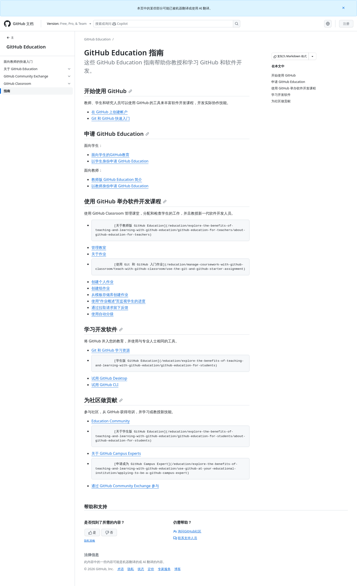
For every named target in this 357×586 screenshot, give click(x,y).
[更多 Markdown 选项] (312, 56)
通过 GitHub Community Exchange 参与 (125, 485)
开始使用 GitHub (108, 91)
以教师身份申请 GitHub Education (119, 185)
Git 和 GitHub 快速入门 (110, 118)
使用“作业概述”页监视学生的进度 (118, 301)
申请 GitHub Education (116, 133)
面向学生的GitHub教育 (110, 154)
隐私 (131, 569)
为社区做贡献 (103, 400)
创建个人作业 (102, 281)
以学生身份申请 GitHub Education (119, 161)
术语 (120, 569)
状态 (141, 569)
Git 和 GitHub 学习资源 (110, 350)
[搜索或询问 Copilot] (166, 23)
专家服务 (164, 569)
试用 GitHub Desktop (109, 378)
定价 (151, 569)
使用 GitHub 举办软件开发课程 (125, 201)
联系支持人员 (185, 538)
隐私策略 (89, 541)
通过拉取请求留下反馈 (109, 307)
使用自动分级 (102, 313)
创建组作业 (100, 288)
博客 (177, 569)
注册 (346, 23)
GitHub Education (26, 47)
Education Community (110, 421)
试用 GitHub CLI (104, 384)
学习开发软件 (103, 329)
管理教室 (98, 247)
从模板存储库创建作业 (109, 294)
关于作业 (98, 253)
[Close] (344, 7)
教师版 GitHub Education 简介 (116, 179)
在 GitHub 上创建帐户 (109, 111)
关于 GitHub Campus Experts (116, 453)
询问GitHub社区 (187, 531)
